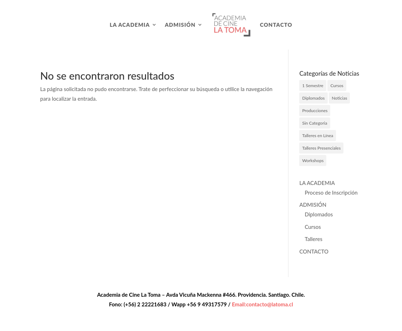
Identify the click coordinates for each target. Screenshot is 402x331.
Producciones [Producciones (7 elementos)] (314, 110)
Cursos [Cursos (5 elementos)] (336, 85)
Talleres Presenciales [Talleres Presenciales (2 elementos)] (321, 148)
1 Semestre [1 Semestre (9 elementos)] (312, 85)
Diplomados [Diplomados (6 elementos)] (313, 98)
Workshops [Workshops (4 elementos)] (312, 160)
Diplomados (319, 214)
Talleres (313, 239)
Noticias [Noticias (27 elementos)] (339, 98)
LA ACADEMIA (130, 24)
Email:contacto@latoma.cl (262, 304)
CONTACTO (276, 24)
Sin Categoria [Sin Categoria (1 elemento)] (314, 123)
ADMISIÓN (180, 24)
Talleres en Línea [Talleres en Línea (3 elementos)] (317, 135)
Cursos (313, 227)
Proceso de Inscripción (331, 192)
